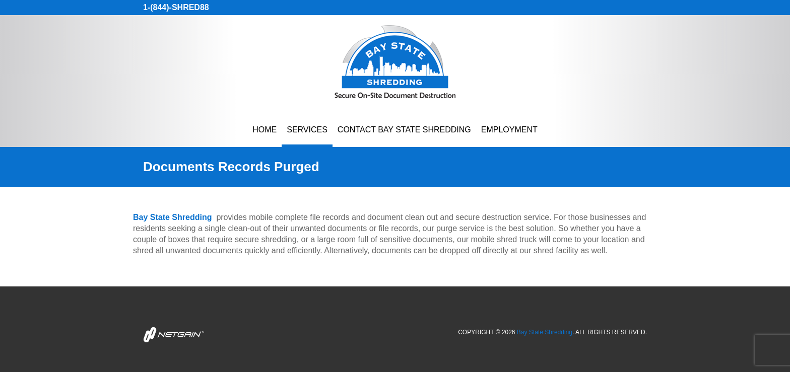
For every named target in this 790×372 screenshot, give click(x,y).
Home (264, 129)
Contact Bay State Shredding (404, 129)
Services (307, 129)
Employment (509, 129)
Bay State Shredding (544, 332)
